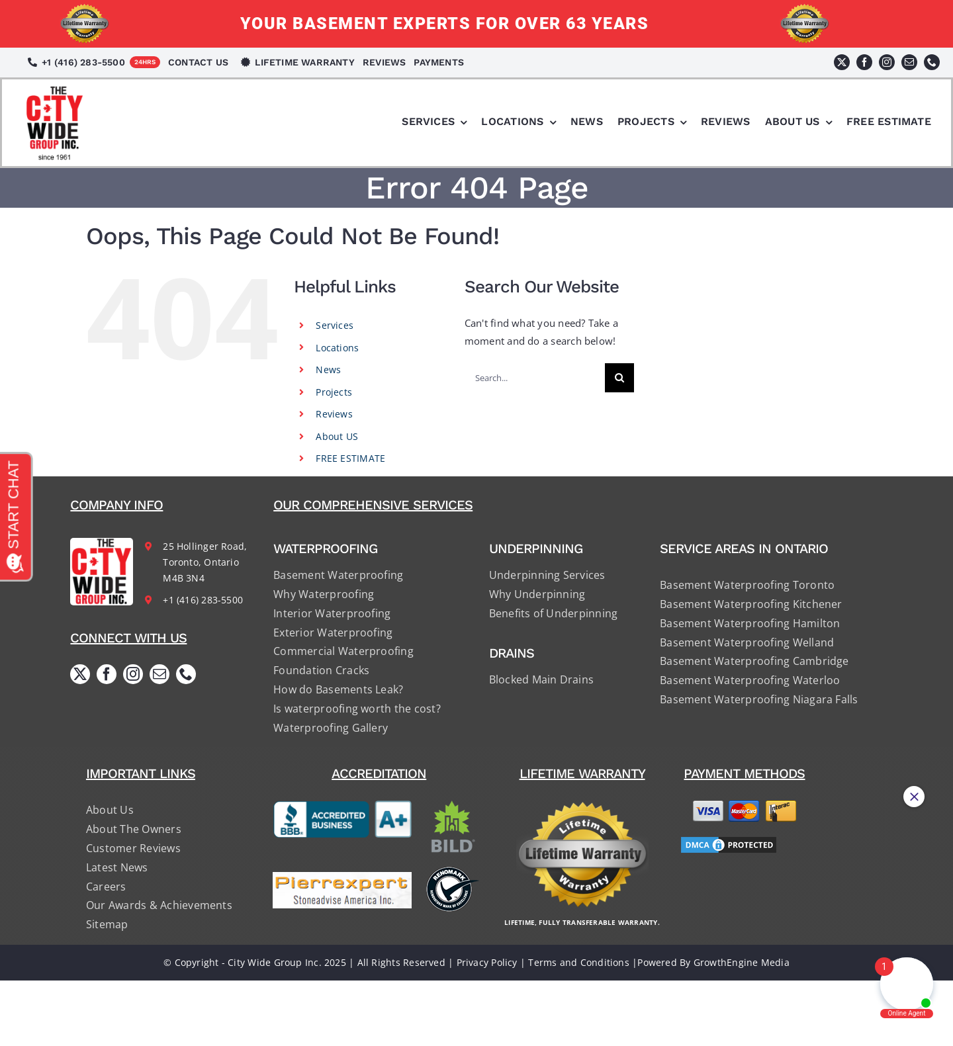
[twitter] (842, 62)
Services (334, 325)
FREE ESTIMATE (350, 458)
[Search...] (535, 377)
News (328, 369)
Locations (337, 347)
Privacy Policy (487, 962)
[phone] (932, 62)
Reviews (334, 414)
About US (337, 436)
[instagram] (887, 62)
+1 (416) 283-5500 (203, 599)
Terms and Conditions (578, 962)
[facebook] (864, 62)
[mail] (909, 62)
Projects (334, 392)
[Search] (619, 377)
